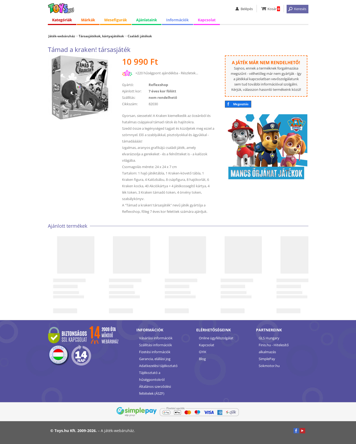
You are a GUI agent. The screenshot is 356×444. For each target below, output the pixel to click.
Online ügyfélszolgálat (216, 338)
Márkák (88, 21)
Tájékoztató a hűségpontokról (152, 376)
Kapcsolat (207, 21)
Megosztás (240, 104)
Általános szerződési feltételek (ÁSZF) (155, 390)
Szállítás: (128, 97)
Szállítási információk (155, 345)
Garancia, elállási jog (154, 358)
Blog (202, 358)
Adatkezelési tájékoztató (158, 365)
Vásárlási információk (156, 338)
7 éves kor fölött (162, 91)
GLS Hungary (269, 338)
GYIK (202, 351)
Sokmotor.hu (269, 365)
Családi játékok (140, 36)
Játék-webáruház (61, 36)
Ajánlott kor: (131, 91)
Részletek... (189, 73)
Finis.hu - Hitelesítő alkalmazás (274, 348)
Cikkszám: (130, 103)
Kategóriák (62, 21)
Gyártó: (128, 84)
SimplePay (267, 358)
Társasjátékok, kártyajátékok (101, 36)
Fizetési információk (154, 351)
